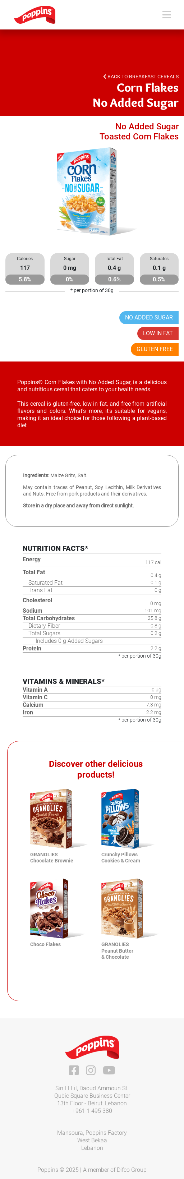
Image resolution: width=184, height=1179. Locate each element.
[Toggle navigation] (166, 14)
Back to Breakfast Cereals (141, 76)
